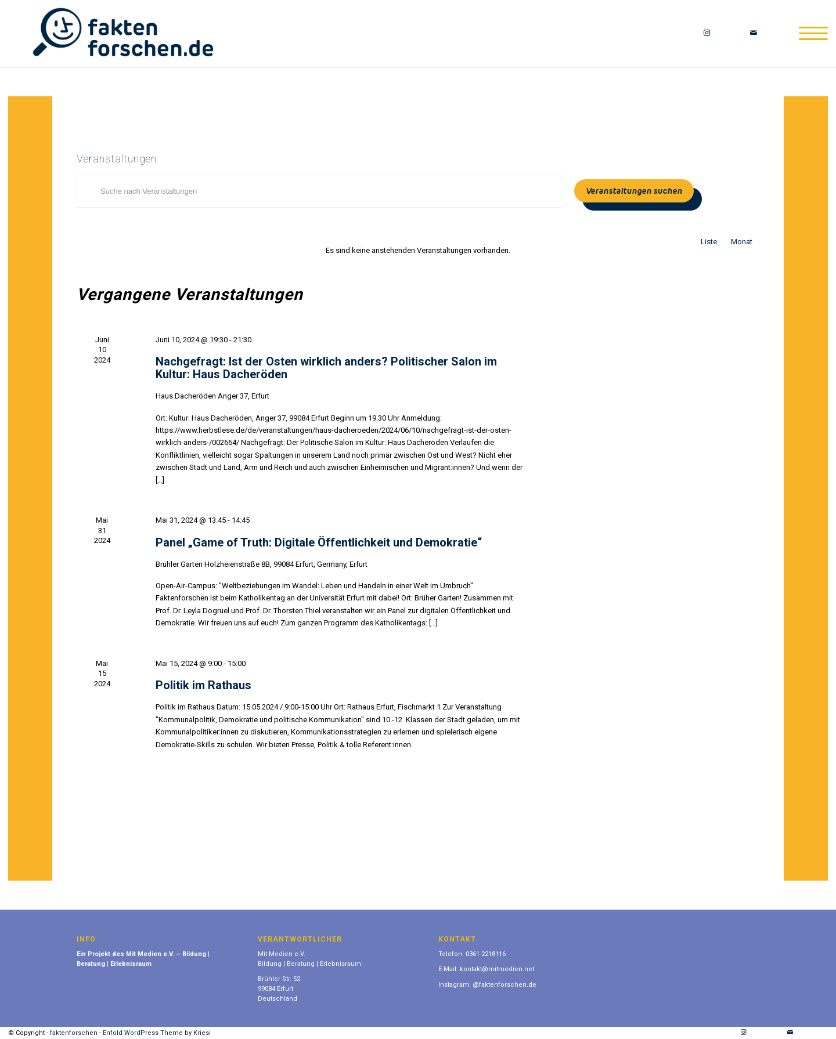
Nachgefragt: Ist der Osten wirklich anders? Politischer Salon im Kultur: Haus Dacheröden (326, 367)
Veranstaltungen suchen (634, 191)
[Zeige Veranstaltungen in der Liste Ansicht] (709, 241)
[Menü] (809, 33)
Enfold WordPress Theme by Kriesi (157, 1033)
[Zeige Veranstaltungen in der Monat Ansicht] (741, 241)
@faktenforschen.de (504, 985)
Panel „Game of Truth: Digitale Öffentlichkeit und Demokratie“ (319, 542)
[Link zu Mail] (753, 33)
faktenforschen (74, 1033)
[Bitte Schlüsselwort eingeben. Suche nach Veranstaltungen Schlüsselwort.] (319, 191)
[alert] (418, 250)
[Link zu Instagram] (707, 33)
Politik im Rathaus (203, 685)
